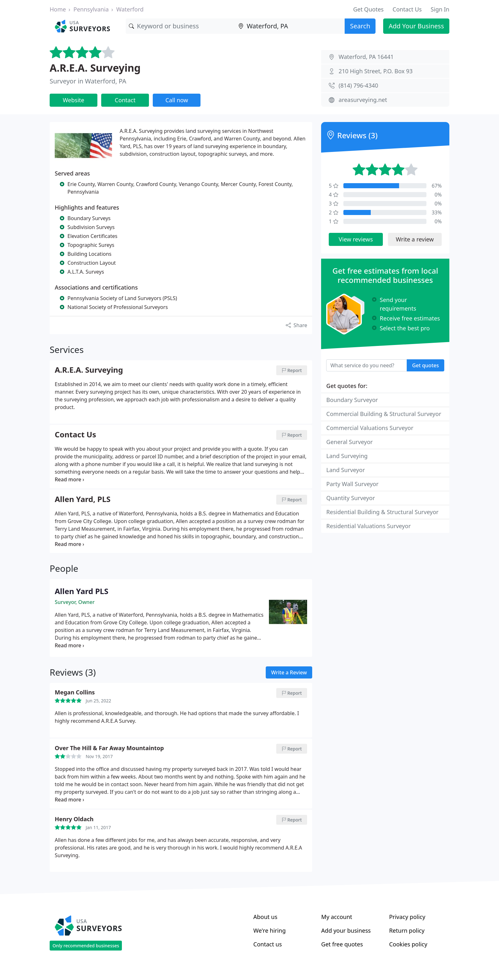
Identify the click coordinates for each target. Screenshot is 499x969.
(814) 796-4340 (358, 85)
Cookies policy (408, 944)
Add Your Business (416, 26)
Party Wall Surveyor (352, 484)
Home (58, 9)
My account (336, 917)
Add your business (346, 930)
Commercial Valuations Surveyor (369, 428)
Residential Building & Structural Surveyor (382, 512)
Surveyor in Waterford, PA (88, 81)
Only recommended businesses (86, 946)
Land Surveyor (345, 470)
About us (265, 917)
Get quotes (425, 365)
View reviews (356, 239)
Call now (176, 100)
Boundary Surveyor (352, 400)
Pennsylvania (91, 9)
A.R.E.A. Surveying (95, 68)
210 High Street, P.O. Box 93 (376, 71)
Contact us (267, 944)
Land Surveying (347, 456)
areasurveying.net (363, 100)
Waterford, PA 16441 (366, 57)
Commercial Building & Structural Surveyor (383, 414)
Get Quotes (368, 9)
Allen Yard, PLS (82, 499)
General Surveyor (349, 442)
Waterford (130, 9)
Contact (125, 100)
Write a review (415, 239)
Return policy (407, 930)
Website (73, 100)
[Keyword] (180, 26)
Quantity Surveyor (350, 498)
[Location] (290, 26)
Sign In (440, 9)
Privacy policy (407, 917)
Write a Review (289, 672)
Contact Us (407, 9)
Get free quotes (342, 944)
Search (360, 26)
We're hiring (269, 930)
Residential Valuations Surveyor (368, 526)
